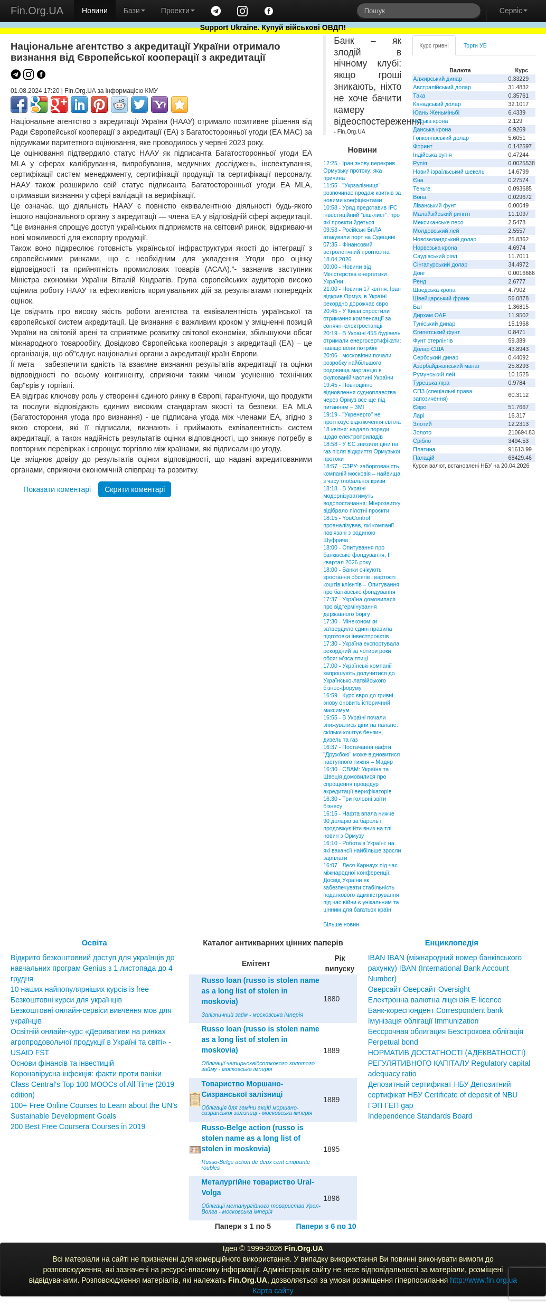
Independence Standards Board (420, 1116)
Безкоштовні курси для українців (66, 1000)
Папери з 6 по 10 (326, 1226)
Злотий (422, 424)
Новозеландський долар (444, 239)
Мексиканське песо (438, 222)
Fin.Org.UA (37, 10)
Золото (422, 432)
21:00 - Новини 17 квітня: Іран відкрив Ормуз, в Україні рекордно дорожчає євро (362, 296)
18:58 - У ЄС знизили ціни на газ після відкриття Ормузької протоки (361, 451)
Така (419, 95)
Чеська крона (430, 121)
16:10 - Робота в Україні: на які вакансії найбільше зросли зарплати (362, 850)
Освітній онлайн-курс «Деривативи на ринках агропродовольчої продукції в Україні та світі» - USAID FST (91, 1042)
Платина (424, 449)
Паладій (423, 457)
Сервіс (514, 10)
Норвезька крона (435, 247)
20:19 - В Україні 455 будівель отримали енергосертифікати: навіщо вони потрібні (362, 340)
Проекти (178, 10)
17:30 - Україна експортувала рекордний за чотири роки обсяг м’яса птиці (361, 650)
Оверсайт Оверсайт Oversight (419, 989)
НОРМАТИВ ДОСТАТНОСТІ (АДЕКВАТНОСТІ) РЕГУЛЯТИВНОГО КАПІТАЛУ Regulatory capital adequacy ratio (449, 1063)
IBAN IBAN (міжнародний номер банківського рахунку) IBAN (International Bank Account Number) (445, 968)
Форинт (422, 146)
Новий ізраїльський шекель (448, 171)
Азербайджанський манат (446, 366)
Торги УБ (475, 45)
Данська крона (432, 129)
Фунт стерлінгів (433, 340)
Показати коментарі (57, 489)
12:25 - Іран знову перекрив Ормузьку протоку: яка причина (359, 170)
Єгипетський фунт (436, 332)
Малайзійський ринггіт (441, 214)
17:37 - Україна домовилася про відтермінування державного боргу (359, 606)
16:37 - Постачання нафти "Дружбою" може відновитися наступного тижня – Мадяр (361, 754)
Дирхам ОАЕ (429, 315)
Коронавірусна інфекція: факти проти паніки (86, 1073)
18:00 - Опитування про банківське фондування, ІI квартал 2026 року (357, 554)
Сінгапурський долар (440, 264)
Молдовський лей (436, 231)
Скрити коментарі (135, 489)
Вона (419, 197)
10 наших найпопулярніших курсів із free (80, 989)
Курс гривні (433, 45)
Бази (134, 10)
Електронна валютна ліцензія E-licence (435, 1000)
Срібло (422, 441)
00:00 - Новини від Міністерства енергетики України (355, 274)
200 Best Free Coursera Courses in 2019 (78, 1126)
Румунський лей (434, 374)
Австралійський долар (442, 87)
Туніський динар (434, 323)
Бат (417, 307)
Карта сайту (273, 1290)
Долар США (428, 349)
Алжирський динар (437, 78)
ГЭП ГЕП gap (390, 1105)
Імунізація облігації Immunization (423, 1021)
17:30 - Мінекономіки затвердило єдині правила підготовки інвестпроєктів (357, 628)
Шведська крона (434, 290)
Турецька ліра (431, 383)
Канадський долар (437, 104)
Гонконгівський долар (441, 138)
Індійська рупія (432, 154)
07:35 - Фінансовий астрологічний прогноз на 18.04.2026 (356, 251)
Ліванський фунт (434, 205)
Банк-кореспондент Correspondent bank (435, 1010)
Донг (419, 273)
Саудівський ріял (435, 256)
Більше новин (341, 924)
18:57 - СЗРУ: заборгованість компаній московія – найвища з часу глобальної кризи (361, 473)
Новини (95, 10)
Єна (418, 180)
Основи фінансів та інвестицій (62, 1063)
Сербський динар (435, 357)
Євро (419, 407)
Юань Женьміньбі (436, 112)
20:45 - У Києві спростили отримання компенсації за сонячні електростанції (357, 318)
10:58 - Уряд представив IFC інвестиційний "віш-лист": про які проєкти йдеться (361, 214)
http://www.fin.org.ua (483, 1280)
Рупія (420, 163)
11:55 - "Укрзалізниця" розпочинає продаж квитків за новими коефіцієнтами (362, 192)
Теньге (421, 188)
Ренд (419, 281)
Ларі (418, 415)
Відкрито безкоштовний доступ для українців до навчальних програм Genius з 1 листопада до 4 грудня (93, 968)
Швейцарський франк (441, 298)
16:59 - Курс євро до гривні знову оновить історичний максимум (358, 702)
